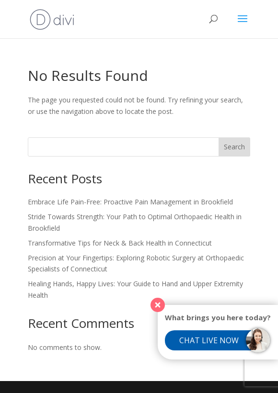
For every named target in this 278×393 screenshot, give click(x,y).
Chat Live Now (209, 340)
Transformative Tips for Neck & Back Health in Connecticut (120, 242)
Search (234, 146)
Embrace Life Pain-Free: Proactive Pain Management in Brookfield (130, 201)
